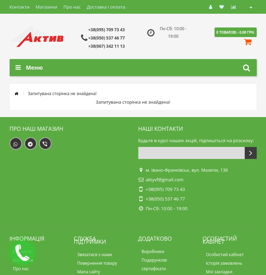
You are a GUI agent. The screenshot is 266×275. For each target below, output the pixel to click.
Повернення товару (97, 263)
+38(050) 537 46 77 (106, 38)
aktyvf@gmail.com (165, 179)
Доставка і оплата (106, 7)
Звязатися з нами (94, 254)
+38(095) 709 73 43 (106, 30)
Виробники (153, 251)
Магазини (46, 7)
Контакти (20, 7)
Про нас (72, 7)
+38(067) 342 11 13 (106, 46)
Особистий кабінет (225, 254)
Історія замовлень (224, 263)
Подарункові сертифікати (154, 264)
